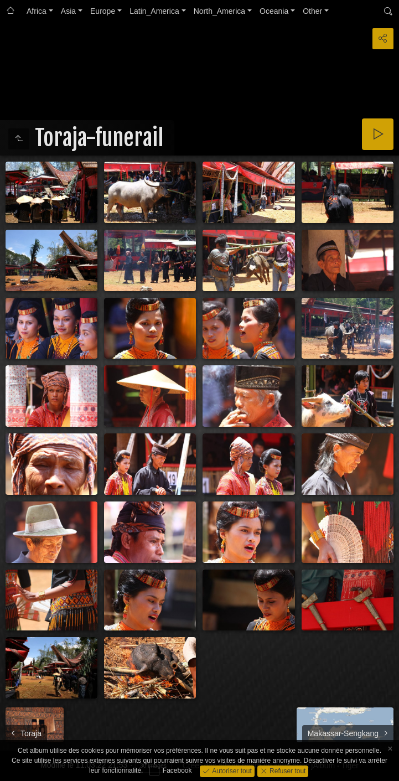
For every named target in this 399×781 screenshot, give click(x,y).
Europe (102, 11)
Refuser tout (287, 770)
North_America (219, 11)
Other (312, 11)
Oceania (274, 11)
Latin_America (154, 11)
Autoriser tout (231, 770)
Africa (36, 11)
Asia (68, 11)
